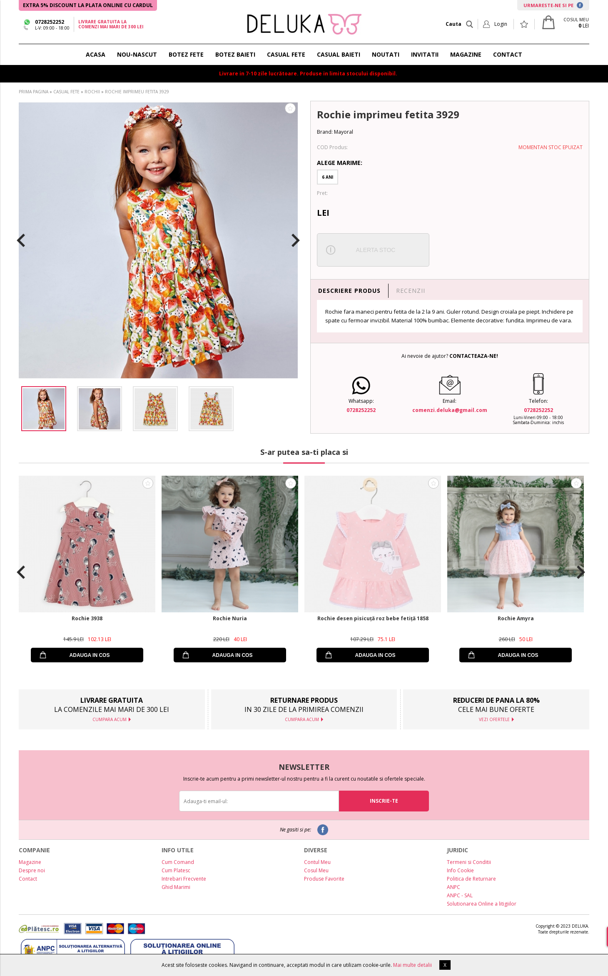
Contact (28, 878)
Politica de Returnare (471, 878)
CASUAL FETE (286, 54)
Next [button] (295, 240)
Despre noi (32, 870)
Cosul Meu (316, 870)
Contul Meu (317, 862)
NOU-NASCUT (137, 54)
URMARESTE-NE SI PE (553, 5)
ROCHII (92, 92)
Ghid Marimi (176, 887)
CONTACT (507, 54)
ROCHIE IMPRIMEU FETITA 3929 (137, 92)
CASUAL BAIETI (338, 54)
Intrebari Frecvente (184, 878)
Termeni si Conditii (469, 862)
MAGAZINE (465, 54)
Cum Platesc (176, 870)
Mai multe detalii (412, 965)
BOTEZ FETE (186, 54)
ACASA (95, 54)
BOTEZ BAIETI (235, 54)
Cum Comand (178, 862)
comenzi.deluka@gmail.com (449, 410)
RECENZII (410, 291)
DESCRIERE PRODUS (349, 291)
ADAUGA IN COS (90, 655)
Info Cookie (460, 870)
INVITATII (425, 54)
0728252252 (49, 21)
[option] (158, 240)
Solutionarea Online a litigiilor (481, 903)
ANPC (453, 887)
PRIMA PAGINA (33, 92)
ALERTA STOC (376, 250)
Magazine (30, 862)
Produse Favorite (324, 878)
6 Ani (327, 177)
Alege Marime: (339, 163)
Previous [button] (20, 240)
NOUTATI (385, 54)
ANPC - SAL (460, 895)
